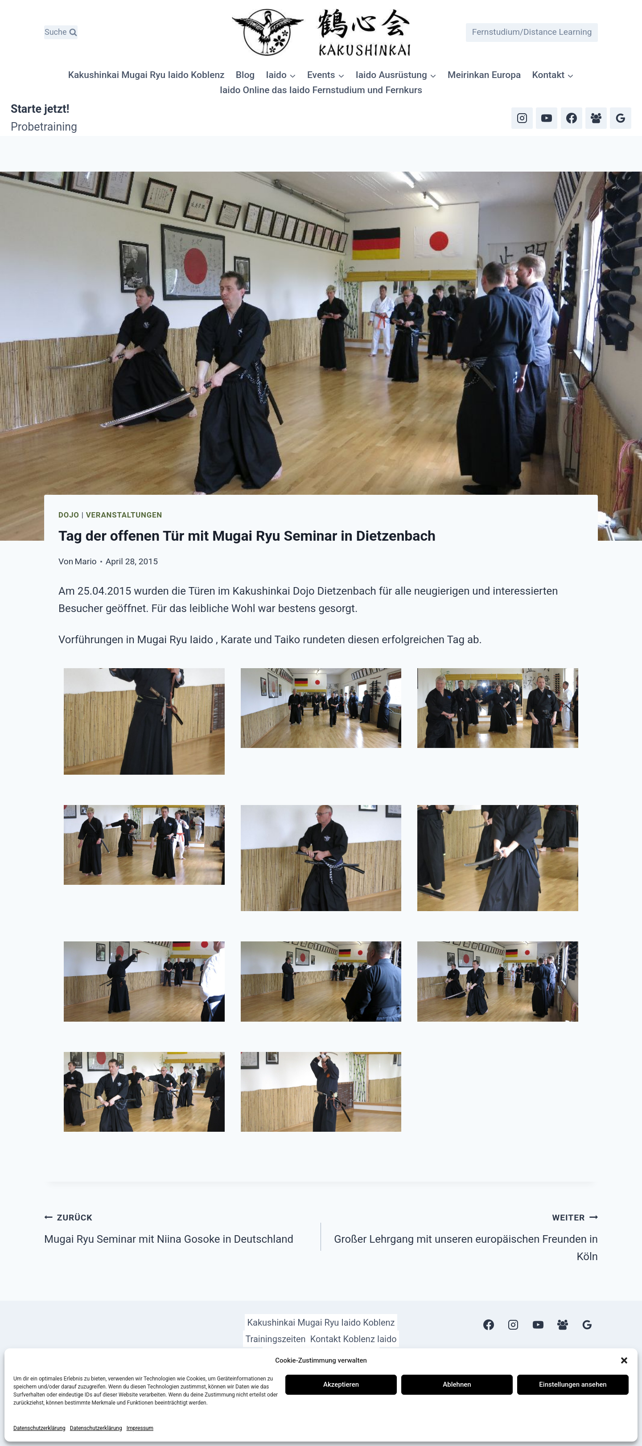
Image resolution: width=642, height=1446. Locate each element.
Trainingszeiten (275, 1339)
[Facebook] (571, 118)
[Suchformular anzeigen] (61, 32)
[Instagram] (522, 118)
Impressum (140, 1428)
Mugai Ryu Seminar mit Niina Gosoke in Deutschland (177, 1226)
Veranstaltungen (124, 514)
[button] (624, 1360)
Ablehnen (457, 1384)
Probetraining (44, 126)
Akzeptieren (341, 1384)
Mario (86, 561)
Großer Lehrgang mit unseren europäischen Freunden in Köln (465, 1235)
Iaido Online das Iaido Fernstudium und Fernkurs (321, 90)
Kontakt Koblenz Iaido (353, 1339)
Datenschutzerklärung (39, 1428)
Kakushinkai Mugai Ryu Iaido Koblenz (146, 75)
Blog (245, 75)
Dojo (68, 514)
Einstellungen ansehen (572, 1384)
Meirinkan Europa (484, 75)
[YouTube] (546, 118)
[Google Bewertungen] (620, 118)
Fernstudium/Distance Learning (532, 32)
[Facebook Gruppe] (596, 118)
